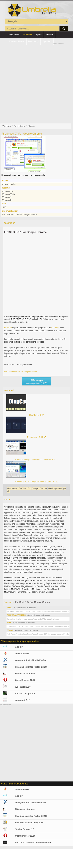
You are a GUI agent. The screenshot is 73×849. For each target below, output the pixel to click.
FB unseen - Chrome (25, 673)
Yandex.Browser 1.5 (24, 829)
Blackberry (33, 41)
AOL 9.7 (19, 647)
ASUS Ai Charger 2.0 (25, 693)
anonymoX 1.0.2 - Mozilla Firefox (30, 660)
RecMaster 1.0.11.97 (36, 437)
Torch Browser (22, 654)
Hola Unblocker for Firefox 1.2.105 (31, 667)
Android (49, 35)
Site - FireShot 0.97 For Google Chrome (19, 214)
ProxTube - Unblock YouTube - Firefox (33, 842)
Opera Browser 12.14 (25, 680)
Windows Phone (16, 41)
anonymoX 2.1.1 (22, 700)
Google (35, 488)
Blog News (14, 35)
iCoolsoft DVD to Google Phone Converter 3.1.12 (36, 482)
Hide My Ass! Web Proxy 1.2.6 (29, 823)
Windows (27, 35)
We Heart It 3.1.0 (22, 687)
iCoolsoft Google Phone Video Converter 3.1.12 (36, 459)
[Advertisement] (36, 81)
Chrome (55, 328)
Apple (39, 35)
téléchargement (55, 488)
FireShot (8, 328)
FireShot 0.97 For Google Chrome (25, 232)
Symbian (47, 41)
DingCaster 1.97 (36, 415)
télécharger (12, 488)
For (29, 488)
